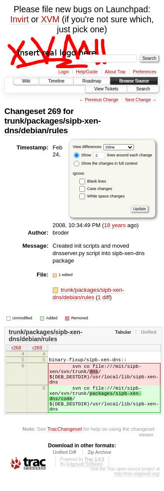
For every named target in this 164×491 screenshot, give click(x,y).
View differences (87, 147)
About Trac (115, 71)
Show (82, 155)
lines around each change (122, 155)
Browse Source (134, 81)
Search (143, 88)
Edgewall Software (84, 478)
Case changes (100, 189)
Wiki (26, 81)
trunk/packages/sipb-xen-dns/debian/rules (52, 125)
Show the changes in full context (106, 163)
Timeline (56, 81)
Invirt (19, 19)
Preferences (145, 71)
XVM (50, 19)
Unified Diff (64, 466)
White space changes (106, 196)
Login (63, 71)
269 (54, 111)
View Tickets (106, 88)
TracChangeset (64, 443)
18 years (115, 225)
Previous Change (102, 99)
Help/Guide (87, 71)
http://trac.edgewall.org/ (137, 488)
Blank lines (96, 181)
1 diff (104, 297)
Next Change (137, 99)
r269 (37, 348)
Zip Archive (99, 466)
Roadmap (91, 81)
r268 (16, 348)
